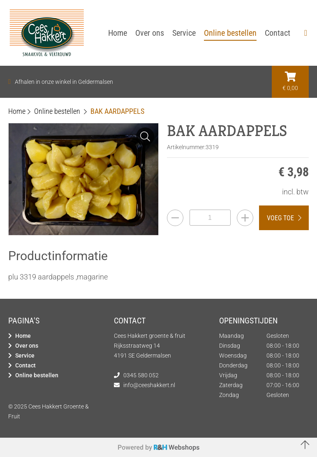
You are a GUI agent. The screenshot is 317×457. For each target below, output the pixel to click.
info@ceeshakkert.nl (149, 385)
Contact (25, 365)
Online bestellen (36, 375)
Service (25, 355)
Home (23, 335)
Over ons (26, 345)
